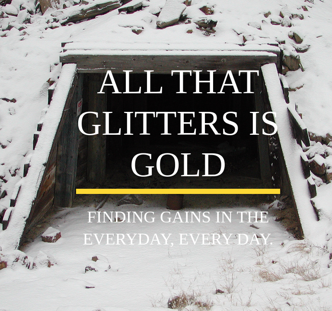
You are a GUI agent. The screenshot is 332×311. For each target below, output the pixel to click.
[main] (178, 127)
